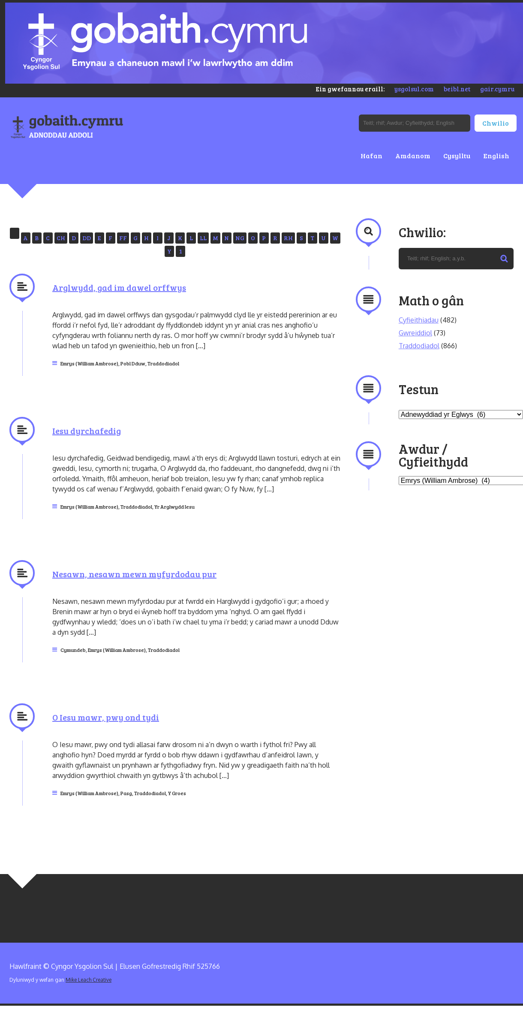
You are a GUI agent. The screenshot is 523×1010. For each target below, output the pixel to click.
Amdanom (412, 155)
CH (61, 238)
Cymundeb (73, 649)
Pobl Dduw (132, 363)
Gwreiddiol (415, 333)
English (496, 155)
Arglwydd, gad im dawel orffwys (119, 287)
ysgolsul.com (414, 88)
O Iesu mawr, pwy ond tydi (105, 717)
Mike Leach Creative (88, 980)
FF (123, 238)
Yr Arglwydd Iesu (174, 506)
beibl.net (457, 88)
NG (239, 238)
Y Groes (177, 793)
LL (203, 238)
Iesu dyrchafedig (86, 431)
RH (288, 238)
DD (86, 238)
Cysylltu (456, 155)
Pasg (126, 793)
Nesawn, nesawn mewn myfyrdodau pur (134, 574)
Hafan (371, 155)
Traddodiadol (163, 363)
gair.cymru (497, 88)
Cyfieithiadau (419, 320)
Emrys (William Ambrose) (89, 363)
